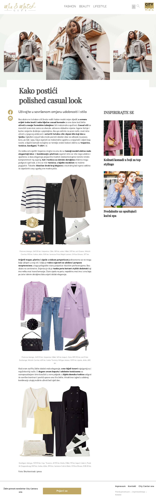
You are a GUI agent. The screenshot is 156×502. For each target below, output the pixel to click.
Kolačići (118, 495)
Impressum (120, 486)
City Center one (146, 486)
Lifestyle (99, 6)
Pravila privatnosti (122, 492)
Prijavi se (62, 491)
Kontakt (132, 486)
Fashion (69, 6)
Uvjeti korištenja (138, 492)
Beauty (84, 6)
